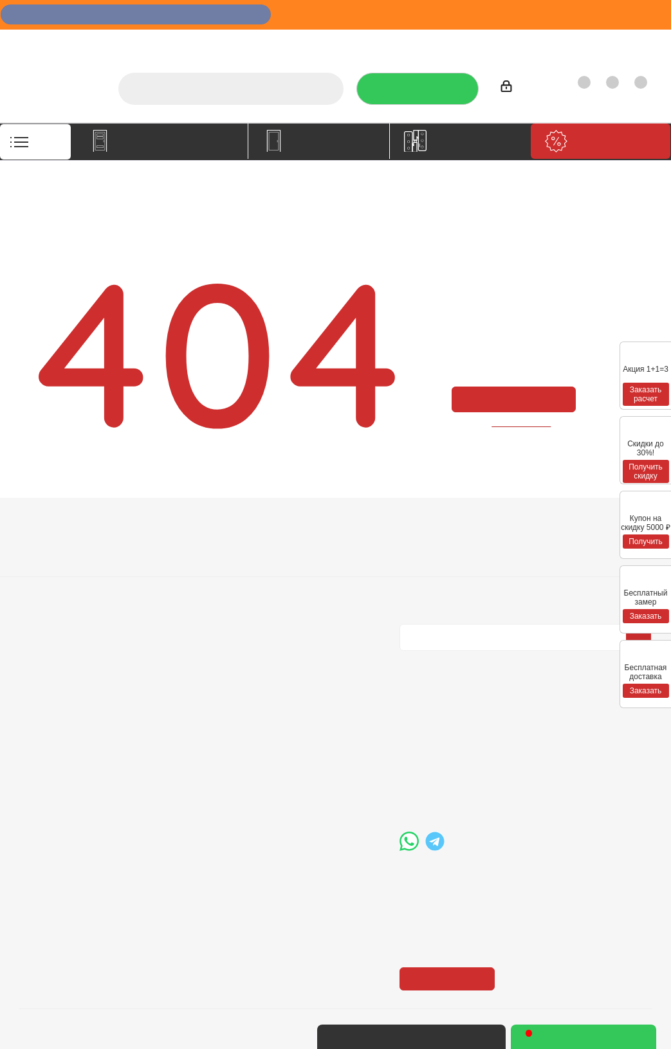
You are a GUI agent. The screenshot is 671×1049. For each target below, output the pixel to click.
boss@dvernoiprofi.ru (468, 791)
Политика (41, 584)
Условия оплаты (182, 548)
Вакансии (40, 566)
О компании (269, 42)
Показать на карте (451, 900)
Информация (181, 525)
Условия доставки (187, 566)
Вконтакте (412, 661)
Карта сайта (300, 584)
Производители (489, 42)
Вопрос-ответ (305, 548)
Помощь (295, 525)
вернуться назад (521, 422)
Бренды (291, 566)
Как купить (563, 42)
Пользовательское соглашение (190, 608)
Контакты (623, 42)
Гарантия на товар (189, 584)
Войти (520, 88)
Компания (46, 525)
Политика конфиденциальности (464, 564)
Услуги (325, 42)
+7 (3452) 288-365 (463, 725)
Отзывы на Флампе (397, 42)
